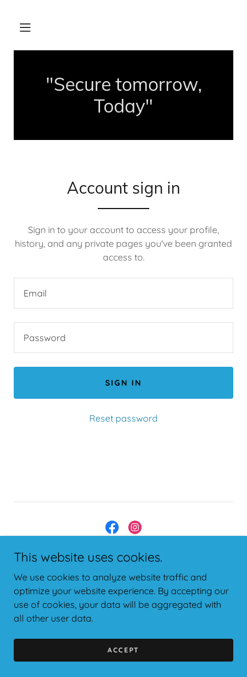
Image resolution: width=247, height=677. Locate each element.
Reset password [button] (123, 418)
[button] (25, 27)
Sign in (123, 383)
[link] (123, 95)
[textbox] (123, 293)
